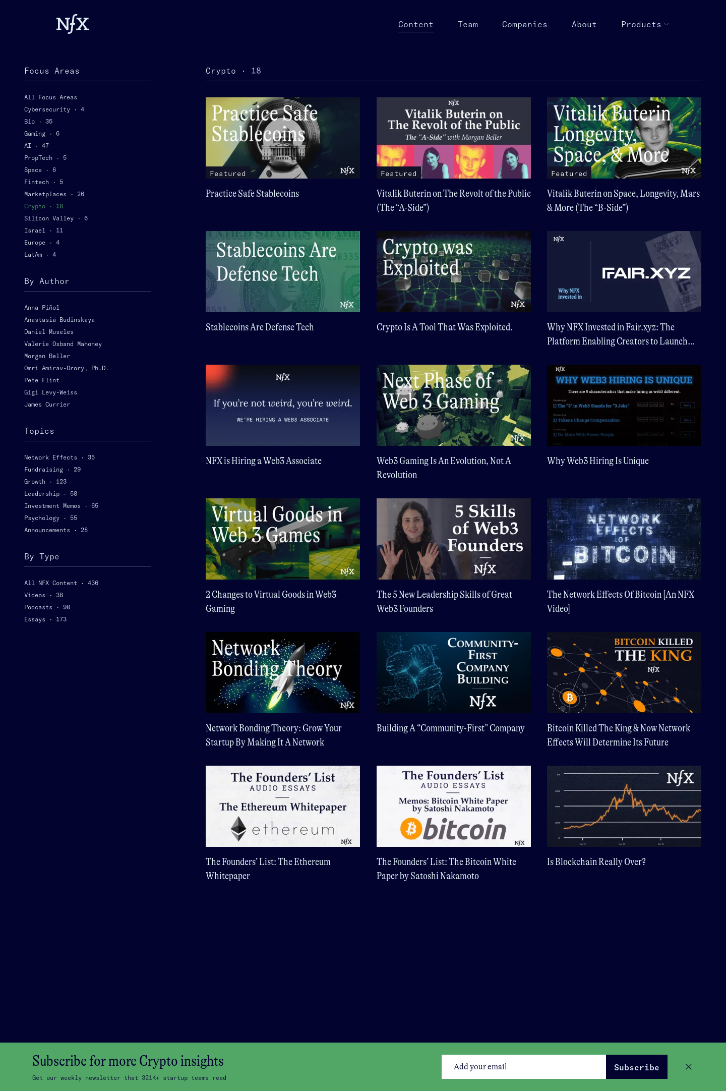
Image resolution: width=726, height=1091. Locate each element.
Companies (525, 24)
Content (416, 24)
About (584, 24)
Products (645, 24)
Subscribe (636, 1067)
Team (468, 24)
